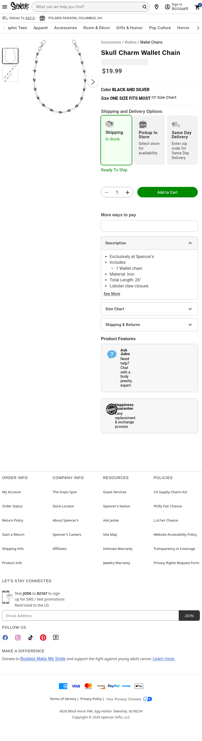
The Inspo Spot (65, 492)
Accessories (111, 42)
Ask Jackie (111, 520)
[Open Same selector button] (18, 18)
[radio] (116, 140)
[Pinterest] (43, 637)
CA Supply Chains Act (170, 492)
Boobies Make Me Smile (43, 658)
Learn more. (164, 658)
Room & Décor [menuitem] (96, 27)
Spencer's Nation (116, 506)
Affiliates (60, 548)
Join (189, 616)
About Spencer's (66, 520)
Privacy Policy (91, 698)
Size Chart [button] (164, 97)
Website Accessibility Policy (175, 534)
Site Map (110, 534)
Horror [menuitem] (183, 27)
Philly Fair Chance (168, 506)
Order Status (12, 506)
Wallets (131, 42)
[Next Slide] (93, 82)
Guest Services (115, 492)
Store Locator (63, 506)
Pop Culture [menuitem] (160, 27)
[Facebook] (5, 637)
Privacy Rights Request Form (176, 562)
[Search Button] (144, 7)
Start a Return (13, 534)
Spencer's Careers (67, 534)
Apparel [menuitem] (40, 27)
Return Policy (12, 520)
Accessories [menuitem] (65, 27)
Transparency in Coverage (174, 548)
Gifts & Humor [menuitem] (129, 27)
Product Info (12, 562)
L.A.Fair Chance (166, 520)
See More (112, 294)
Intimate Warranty (118, 548)
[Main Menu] (4, 7)
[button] (60, 77)
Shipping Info (13, 548)
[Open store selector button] (70, 18)
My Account (11, 492)
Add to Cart (167, 192)
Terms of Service (63, 698)
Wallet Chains (151, 42)
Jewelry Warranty (116, 562)
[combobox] (90, 7)
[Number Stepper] (117, 192)
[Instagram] (18, 637)
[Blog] (56, 637)
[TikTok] (30, 637)
